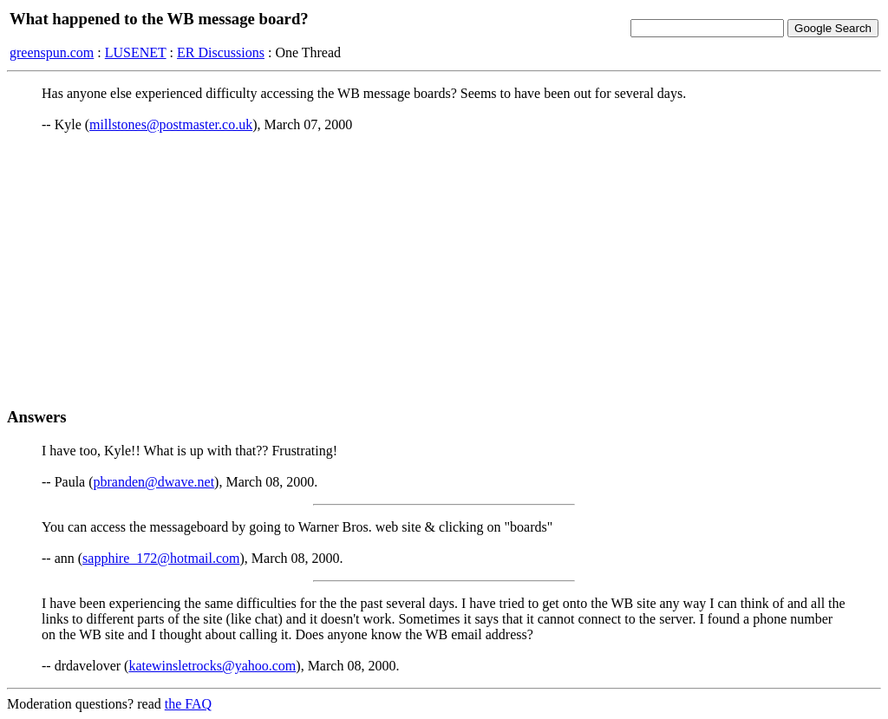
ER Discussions (220, 52)
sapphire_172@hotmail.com (160, 558)
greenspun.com (52, 52)
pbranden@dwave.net (154, 481)
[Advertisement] (444, 269)
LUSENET (135, 52)
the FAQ (188, 703)
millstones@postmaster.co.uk (170, 124)
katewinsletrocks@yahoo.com (212, 665)
